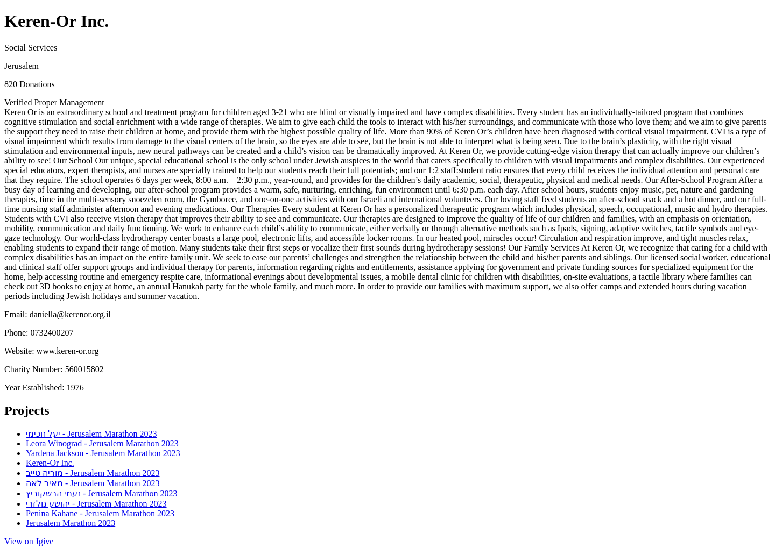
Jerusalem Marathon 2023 (70, 523)
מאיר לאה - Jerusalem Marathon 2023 (93, 483)
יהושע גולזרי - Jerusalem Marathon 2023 (96, 503)
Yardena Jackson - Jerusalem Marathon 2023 (103, 453)
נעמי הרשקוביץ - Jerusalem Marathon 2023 (102, 493)
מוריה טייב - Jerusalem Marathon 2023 (93, 473)
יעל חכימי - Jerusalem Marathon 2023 (91, 433)
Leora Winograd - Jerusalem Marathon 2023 (102, 443)
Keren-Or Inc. (50, 462)
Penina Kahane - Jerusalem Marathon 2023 (100, 513)
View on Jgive (28, 541)
